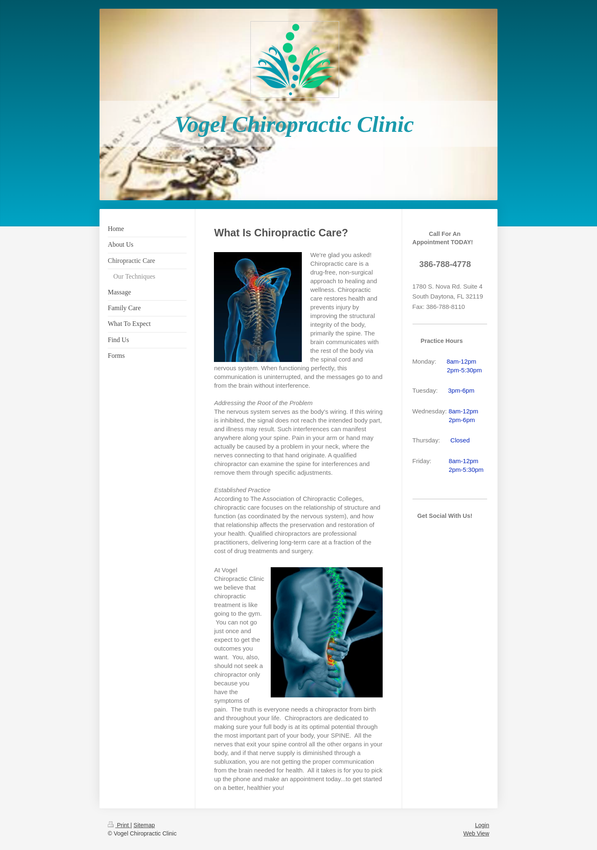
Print (119, 825)
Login (482, 825)
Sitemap (144, 825)
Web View (476, 833)
